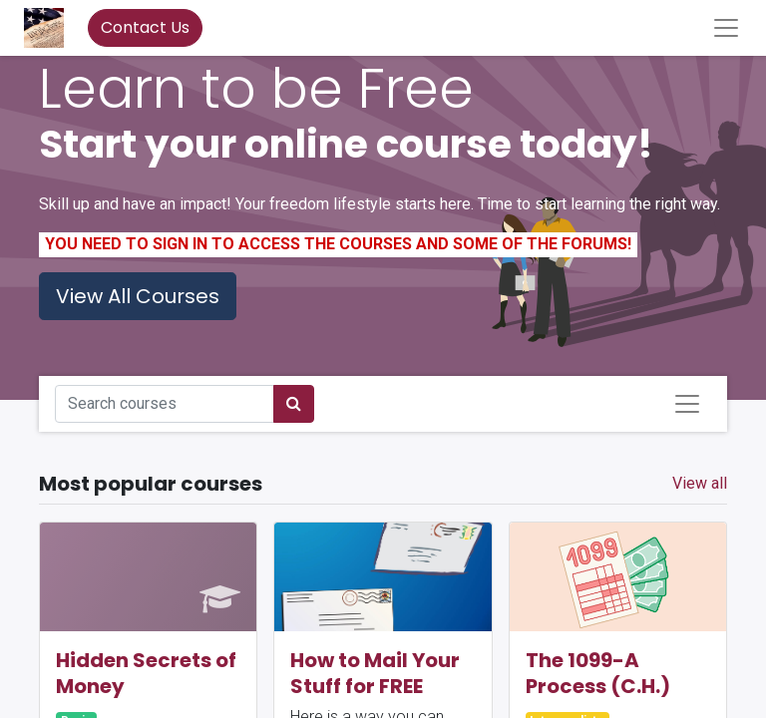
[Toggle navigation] (687, 404)
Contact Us (145, 27)
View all (699, 483)
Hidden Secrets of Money (146, 673)
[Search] (293, 404)
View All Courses (137, 296)
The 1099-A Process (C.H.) (598, 673)
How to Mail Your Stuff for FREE (375, 673)
